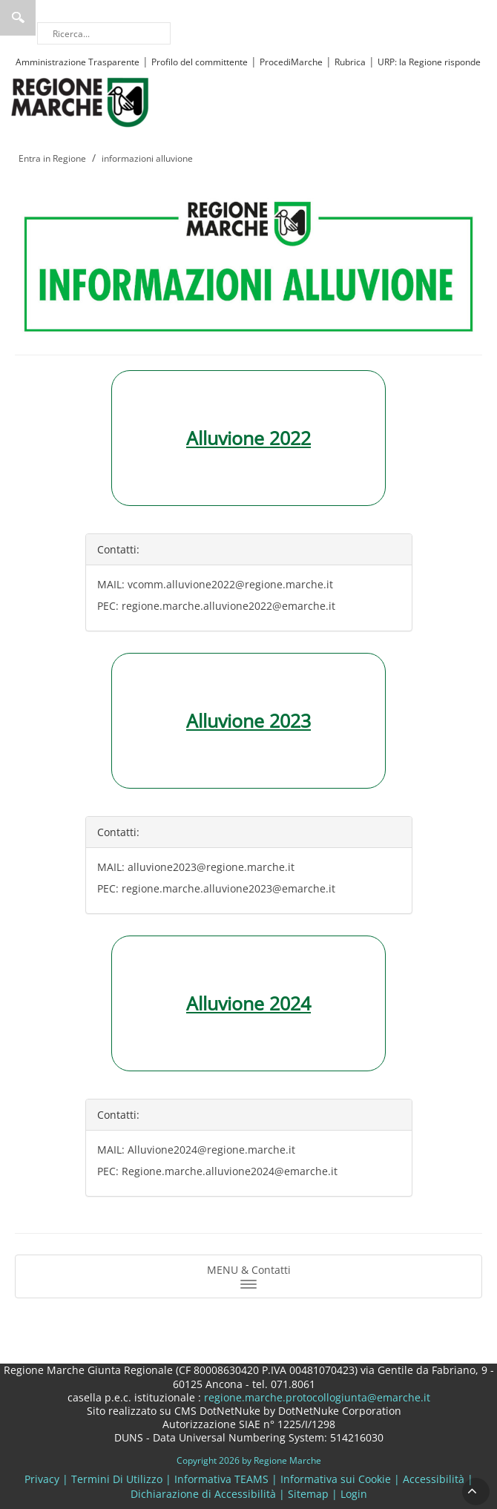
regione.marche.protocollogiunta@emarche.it (315, 1397)
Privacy (41, 1479)
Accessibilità (433, 1479)
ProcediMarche (291, 62)
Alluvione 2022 (248, 437)
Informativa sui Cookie (335, 1479)
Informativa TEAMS (221, 1479)
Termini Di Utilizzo (116, 1479)
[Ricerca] (104, 33)
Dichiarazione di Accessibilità (203, 1494)
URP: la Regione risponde (429, 62)
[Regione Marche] (80, 101)
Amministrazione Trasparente (77, 62)
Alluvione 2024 (248, 1003)
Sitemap (308, 1494)
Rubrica (350, 62)
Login (353, 1494)
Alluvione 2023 (248, 720)
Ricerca (18, 18)
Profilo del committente (199, 62)
